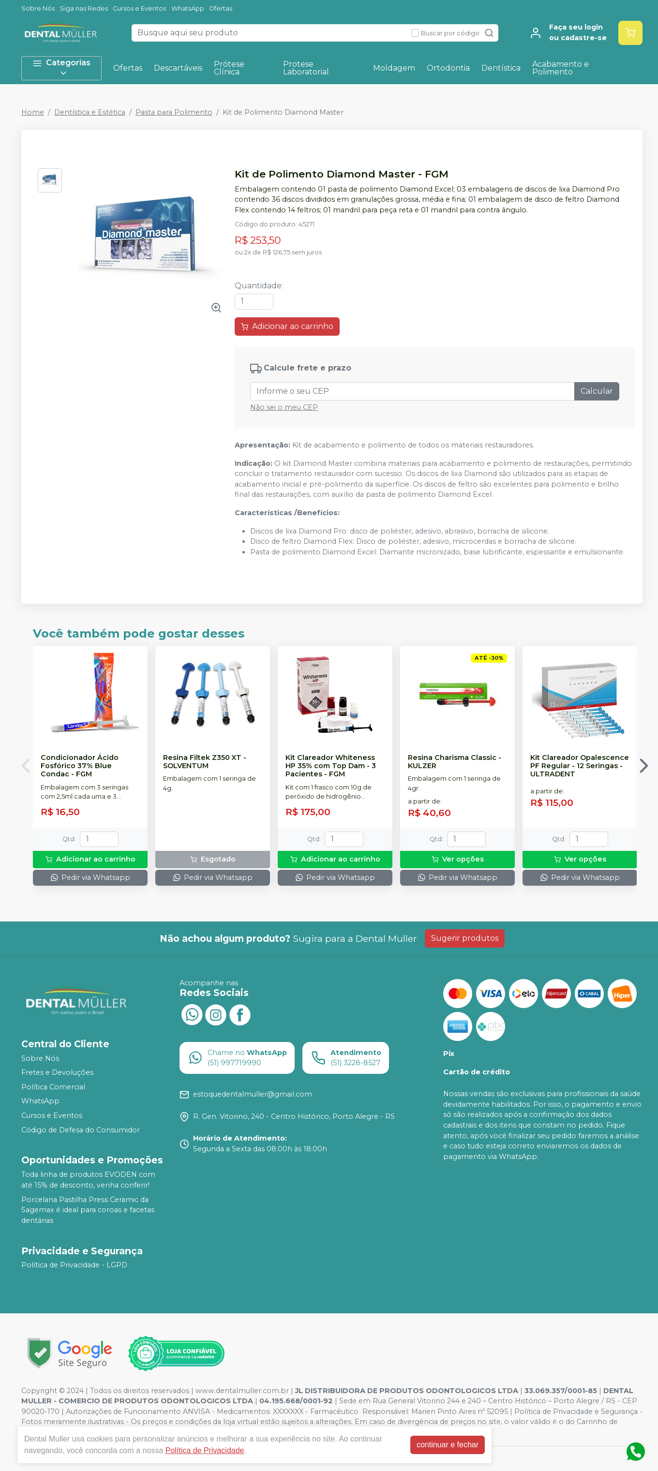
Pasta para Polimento (173, 112)
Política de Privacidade (204, 1450)
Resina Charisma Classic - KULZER (454, 762)
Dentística (501, 68)
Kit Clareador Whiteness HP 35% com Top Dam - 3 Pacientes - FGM (330, 766)
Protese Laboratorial (306, 67)
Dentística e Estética (89, 112)
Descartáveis (178, 68)
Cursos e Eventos (139, 8)
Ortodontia (448, 68)
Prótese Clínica (229, 67)
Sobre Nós (38, 8)
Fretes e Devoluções (57, 1072)
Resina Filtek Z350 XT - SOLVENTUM (204, 762)
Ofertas (220, 8)
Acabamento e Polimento (560, 67)
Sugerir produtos (464, 938)
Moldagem (394, 68)
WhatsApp (187, 8)
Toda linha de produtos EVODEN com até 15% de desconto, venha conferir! (88, 1180)
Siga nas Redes (84, 8)
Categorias (61, 68)
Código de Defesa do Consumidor (80, 1130)
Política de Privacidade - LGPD (74, 1265)
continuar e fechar (448, 1445)
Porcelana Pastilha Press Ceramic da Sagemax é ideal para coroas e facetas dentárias (87, 1210)
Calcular (597, 391)
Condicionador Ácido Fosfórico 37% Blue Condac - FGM (80, 766)
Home (32, 112)
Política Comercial (53, 1087)
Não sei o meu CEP (284, 407)
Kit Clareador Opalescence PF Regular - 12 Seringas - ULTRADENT (579, 766)
